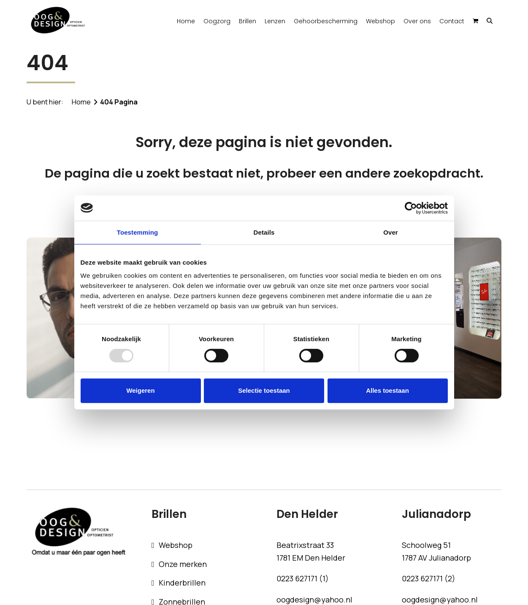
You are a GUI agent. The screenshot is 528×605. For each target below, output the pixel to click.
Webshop (175, 545)
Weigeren (140, 390)
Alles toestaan (387, 390)
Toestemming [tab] (137, 232)
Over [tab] (390, 232)
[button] (489, 20)
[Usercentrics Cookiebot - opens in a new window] (411, 208)
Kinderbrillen (182, 583)
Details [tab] (264, 232)
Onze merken (183, 564)
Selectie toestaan (264, 390)
